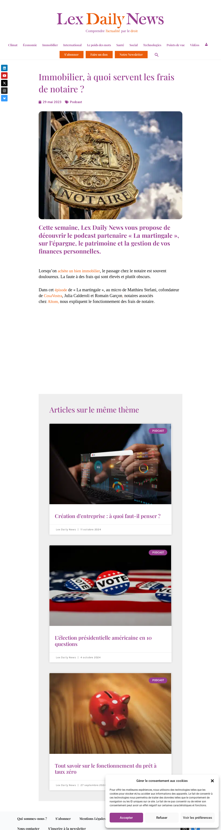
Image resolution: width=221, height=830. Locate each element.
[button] (212, 781)
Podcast (76, 102)
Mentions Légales (92, 813)
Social (133, 45)
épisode (61, 289)
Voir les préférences (197, 818)
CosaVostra (53, 295)
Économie (30, 45)
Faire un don (99, 54)
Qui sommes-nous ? (32, 813)
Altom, (54, 301)
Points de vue (176, 45)
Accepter (126, 818)
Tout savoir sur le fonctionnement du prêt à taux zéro (105, 764)
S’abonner (71, 54)
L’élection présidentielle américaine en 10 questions (103, 638)
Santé (120, 45)
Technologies (152, 45)
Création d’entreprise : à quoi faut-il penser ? (108, 515)
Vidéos (194, 45)
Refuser (161, 818)
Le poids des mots (99, 45)
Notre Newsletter (131, 54)
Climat (12, 45)
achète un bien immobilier (80, 270)
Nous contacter (28, 823)
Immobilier (50, 45)
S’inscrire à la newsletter (67, 823)
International (72, 45)
